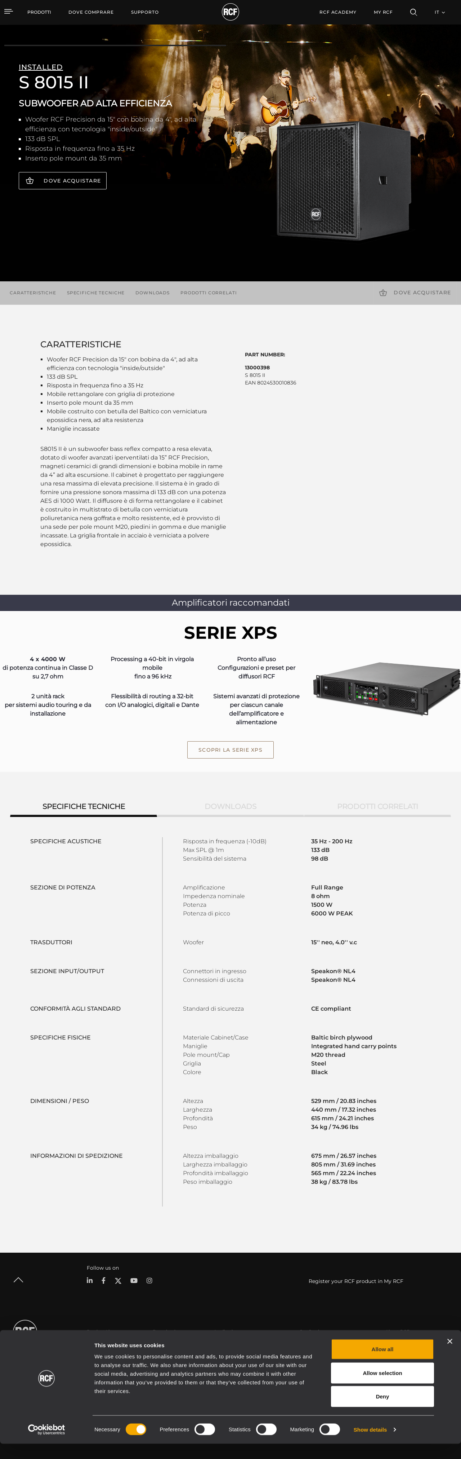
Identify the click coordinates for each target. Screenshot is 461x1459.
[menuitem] (91, 12)
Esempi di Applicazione (239, 1345)
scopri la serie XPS (230, 750)
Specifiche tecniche (96, 292)
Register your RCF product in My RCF (356, 1281)
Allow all (383, 1364)
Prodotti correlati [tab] (377, 806)
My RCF (383, 12)
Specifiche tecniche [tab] (83, 806)
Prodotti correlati (208, 292)
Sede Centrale (400, 1345)
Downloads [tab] (230, 806)
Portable (96, 1345)
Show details (370, 1445)
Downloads (152, 292)
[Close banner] (449, 1356)
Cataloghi (163, 1345)
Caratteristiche (33, 292)
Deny (382, 1412)
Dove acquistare (72, 180)
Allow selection (382, 1388)
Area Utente (312, 1345)
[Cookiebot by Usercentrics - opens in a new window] (46, 1445)
